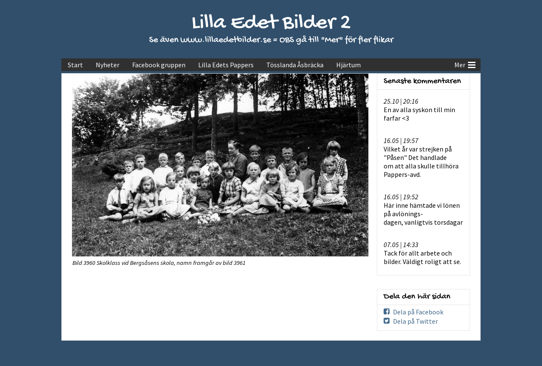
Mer (465, 63)
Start (75, 65)
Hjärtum (348, 65)
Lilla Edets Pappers (226, 65)
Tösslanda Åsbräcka (295, 65)
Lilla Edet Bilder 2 (271, 23)
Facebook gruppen (158, 65)
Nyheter (107, 65)
